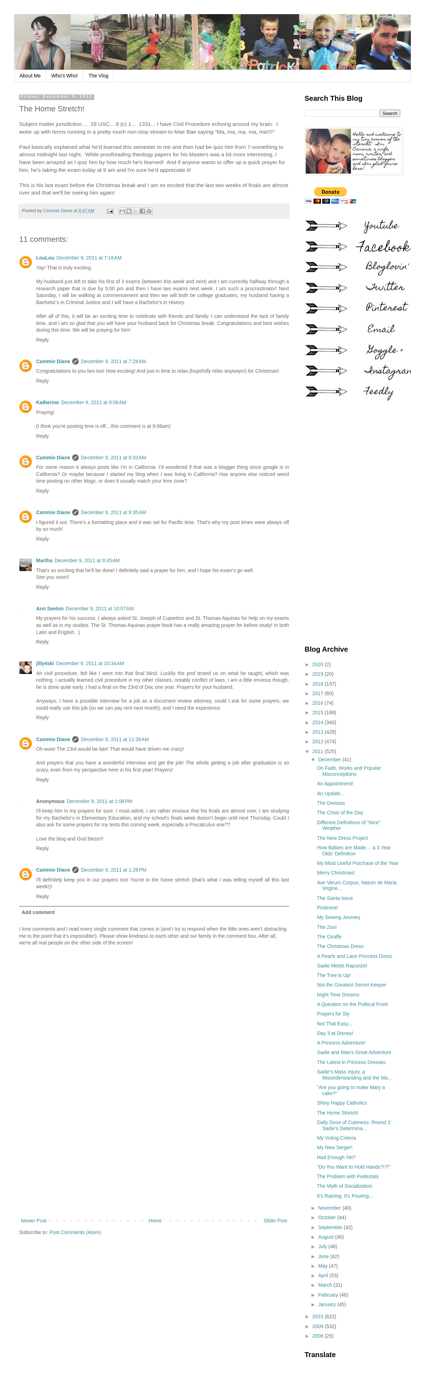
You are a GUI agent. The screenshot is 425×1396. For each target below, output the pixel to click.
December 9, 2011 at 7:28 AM (113, 361)
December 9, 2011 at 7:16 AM (88, 258)
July (323, 1246)
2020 (318, 664)
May (323, 1266)
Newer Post (33, 1220)
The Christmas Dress (340, 946)
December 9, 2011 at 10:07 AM (100, 608)
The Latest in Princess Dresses (351, 1062)
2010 (318, 1316)
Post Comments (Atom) (75, 1232)
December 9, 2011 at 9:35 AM (113, 512)
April (323, 1275)
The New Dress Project (342, 838)
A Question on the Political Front (352, 1004)
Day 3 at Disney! (335, 1033)
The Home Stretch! (338, 1113)
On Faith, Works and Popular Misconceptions (349, 771)
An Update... (331, 793)
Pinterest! (327, 908)
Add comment (38, 912)
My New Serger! (334, 1147)
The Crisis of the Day (340, 812)
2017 (318, 693)
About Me (30, 75)
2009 (318, 1326)
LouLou (45, 258)
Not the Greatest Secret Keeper (351, 985)
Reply (42, 340)
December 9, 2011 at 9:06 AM (93, 402)
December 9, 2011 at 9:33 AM (113, 457)
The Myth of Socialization (344, 1186)
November (330, 1208)
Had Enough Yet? (336, 1157)
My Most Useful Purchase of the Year (357, 863)
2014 (318, 722)
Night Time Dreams (338, 994)
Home (155, 1220)
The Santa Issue (335, 898)
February (328, 1295)
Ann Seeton (50, 608)
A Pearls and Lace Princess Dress (354, 956)
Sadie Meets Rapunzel (342, 966)
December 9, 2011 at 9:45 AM (87, 560)
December (330, 759)
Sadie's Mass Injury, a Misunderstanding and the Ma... (354, 1075)
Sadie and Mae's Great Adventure (354, 1052)
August (326, 1237)
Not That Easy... (334, 1023)
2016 (318, 703)
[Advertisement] (154, 1158)
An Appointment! (335, 783)
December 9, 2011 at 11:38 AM (115, 739)
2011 (318, 751)
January (327, 1304)
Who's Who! (64, 75)
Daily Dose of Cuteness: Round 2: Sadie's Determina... (354, 1125)
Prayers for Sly (333, 1014)
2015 (318, 712)
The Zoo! (327, 927)
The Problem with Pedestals (348, 1176)
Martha (44, 560)
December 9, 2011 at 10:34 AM (90, 663)
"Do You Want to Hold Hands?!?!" (353, 1167)
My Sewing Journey (338, 917)
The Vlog (98, 75)
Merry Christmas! (336, 873)
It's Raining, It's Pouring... (345, 1196)
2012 (318, 741)
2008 (318, 1336)
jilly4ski (45, 663)
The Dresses (331, 803)
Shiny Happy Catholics (342, 1103)
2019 (318, 674)
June (324, 1256)
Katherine (47, 402)
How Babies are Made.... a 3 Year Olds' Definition (354, 850)
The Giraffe (329, 937)
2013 (318, 732)
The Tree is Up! (334, 975)
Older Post (275, 1220)
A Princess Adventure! (341, 1043)
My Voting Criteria (336, 1138)
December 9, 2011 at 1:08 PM (99, 801)
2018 (318, 684)
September (331, 1227)
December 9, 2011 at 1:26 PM (113, 870)
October (327, 1217)
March (325, 1285)
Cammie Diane (53, 361)
